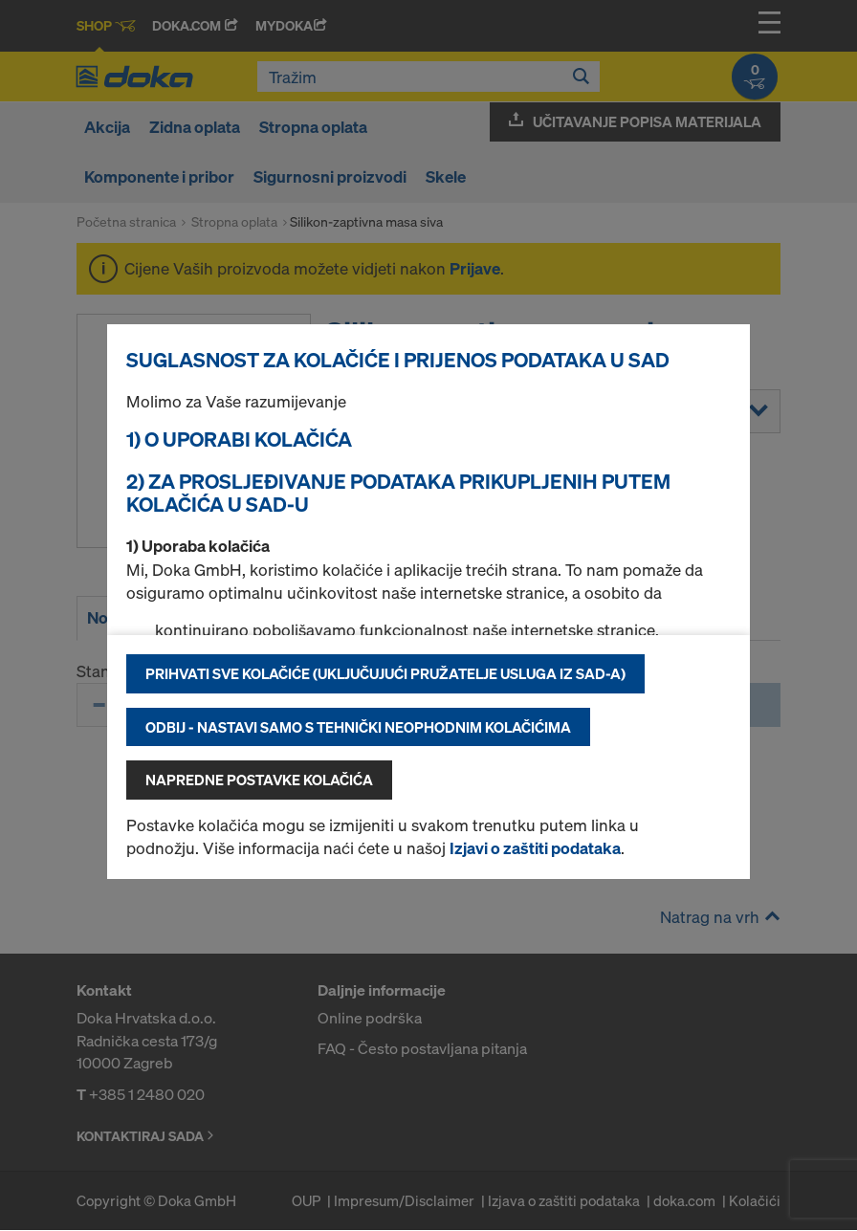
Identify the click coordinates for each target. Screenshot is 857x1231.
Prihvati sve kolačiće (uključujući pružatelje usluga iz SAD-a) (385, 673)
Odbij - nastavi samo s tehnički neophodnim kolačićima (358, 726)
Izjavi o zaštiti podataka (535, 848)
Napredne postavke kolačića (259, 779)
